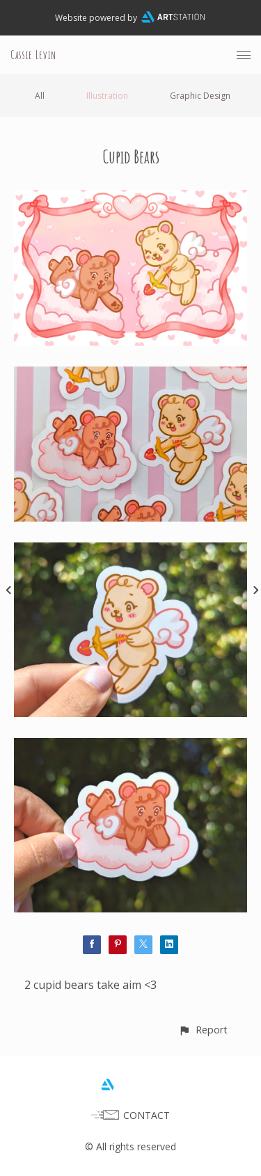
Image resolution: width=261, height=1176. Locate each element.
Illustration (107, 96)
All (40, 96)
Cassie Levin (33, 55)
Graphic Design (200, 96)
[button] (203, 1029)
